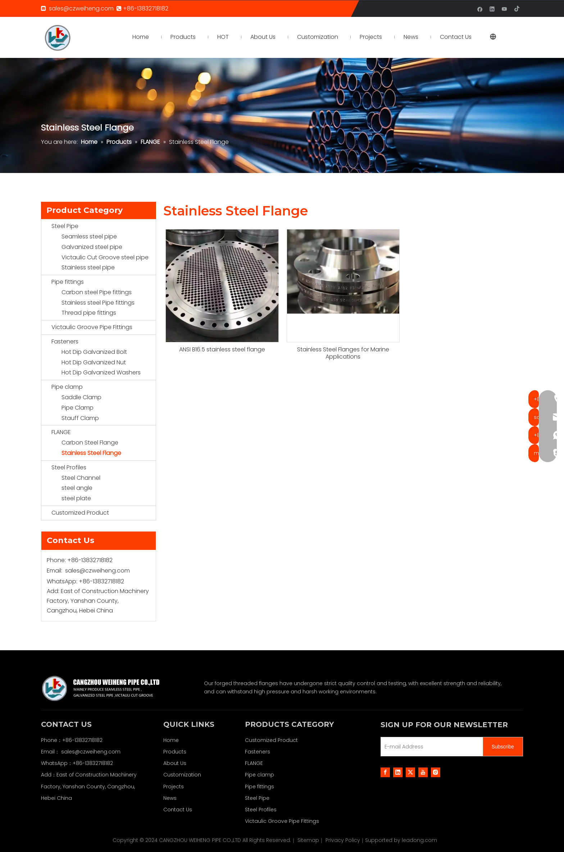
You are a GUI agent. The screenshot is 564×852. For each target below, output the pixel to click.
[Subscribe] (503, 746)
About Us (174, 763)
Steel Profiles (68, 467)
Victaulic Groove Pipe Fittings (91, 327)
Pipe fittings (67, 282)
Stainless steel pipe (88, 267)
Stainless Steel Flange (91, 453)
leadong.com (419, 840)
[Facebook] (480, 8)
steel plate (76, 498)
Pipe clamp (67, 387)
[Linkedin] (492, 8)
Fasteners (64, 341)
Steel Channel (81, 478)
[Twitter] (410, 772)
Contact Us (177, 809)
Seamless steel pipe (89, 236)
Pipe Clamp (78, 408)
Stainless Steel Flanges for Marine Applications (343, 353)
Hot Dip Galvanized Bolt (94, 352)
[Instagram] (435, 772)
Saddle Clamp (81, 397)
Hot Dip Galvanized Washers (101, 372)
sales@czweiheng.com (81, 8)
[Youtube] (504, 8)
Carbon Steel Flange (90, 442)
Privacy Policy (343, 840)
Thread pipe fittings (89, 313)
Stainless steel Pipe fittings (98, 303)
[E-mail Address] (430, 746)
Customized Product (80, 513)
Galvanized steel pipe (92, 247)
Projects (173, 786)
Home (171, 740)
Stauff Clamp (80, 418)
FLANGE (61, 432)
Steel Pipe (64, 226)
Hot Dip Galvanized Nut (94, 362)
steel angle (77, 488)
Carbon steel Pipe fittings (97, 292)
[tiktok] (516, 8)
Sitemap (308, 840)
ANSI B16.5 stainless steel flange (222, 349)
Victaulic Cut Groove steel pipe (105, 257)
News (170, 798)
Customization (182, 774)
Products (174, 751)
